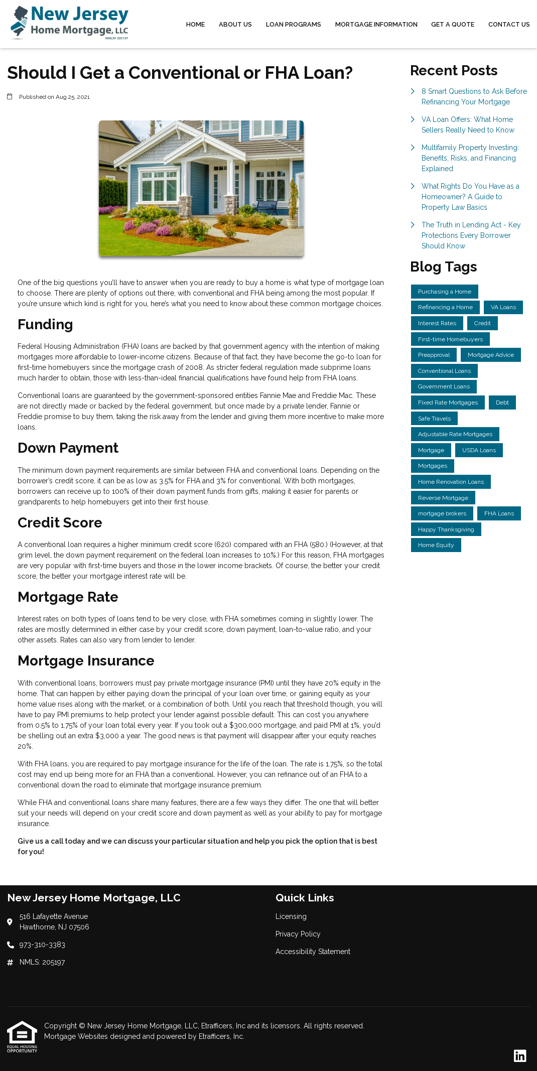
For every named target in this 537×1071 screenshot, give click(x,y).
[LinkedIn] (520, 1056)
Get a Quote (452, 24)
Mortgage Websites (77, 1036)
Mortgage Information (376, 24)
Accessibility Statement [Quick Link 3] (313, 952)
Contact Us (509, 24)
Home (195, 24)
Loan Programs (293, 24)
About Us (235, 24)
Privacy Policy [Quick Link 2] (298, 934)
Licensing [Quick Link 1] (291, 916)
